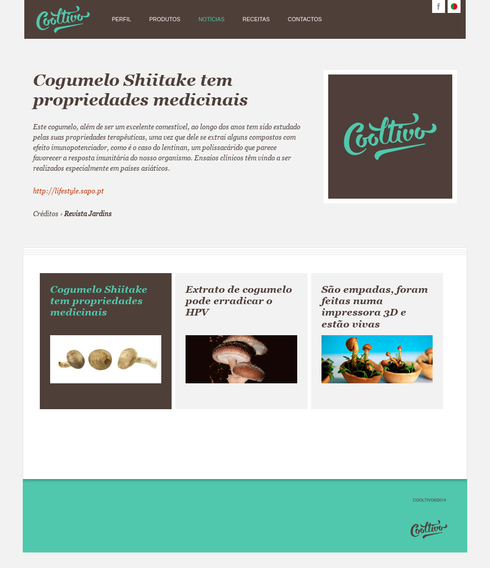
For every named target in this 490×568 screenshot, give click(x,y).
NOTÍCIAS (211, 19)
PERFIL (121, 19)
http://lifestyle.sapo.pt (68, 191)
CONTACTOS (305, 19)
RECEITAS (256, 19)
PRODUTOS (164, 19)
